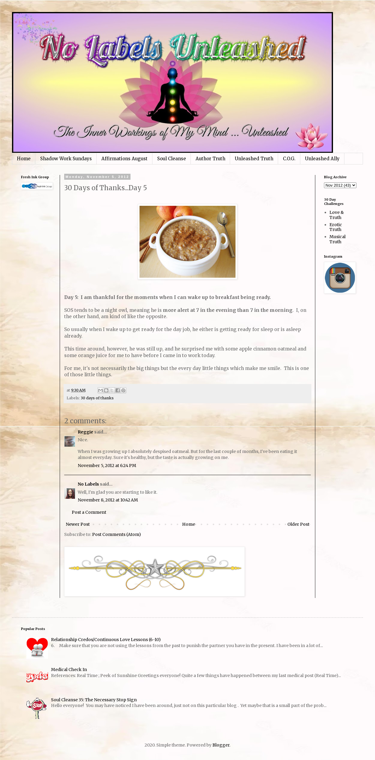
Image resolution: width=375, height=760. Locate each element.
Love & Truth (336, 215)
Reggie (85, 432)
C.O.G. (289, 158)
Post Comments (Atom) (116, 534)
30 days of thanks (97, 398)
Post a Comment (89, 512)
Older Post (298, 524)
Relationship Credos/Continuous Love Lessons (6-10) (106, 639)
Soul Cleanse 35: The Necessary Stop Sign (94, 699)
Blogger (221, 745)
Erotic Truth (335, 227)
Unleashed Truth (254, 158)
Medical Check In (69, 669)
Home (24, 158)
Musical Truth (337, 239)
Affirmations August (124, 158)
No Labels (88, 484)
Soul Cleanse (171, 158)
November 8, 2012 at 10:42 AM (108, 500)
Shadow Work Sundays (66, 158)
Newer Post (78, 524)
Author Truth (210, 158)
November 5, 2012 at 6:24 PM (107, 465)
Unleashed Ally (322, 158)
